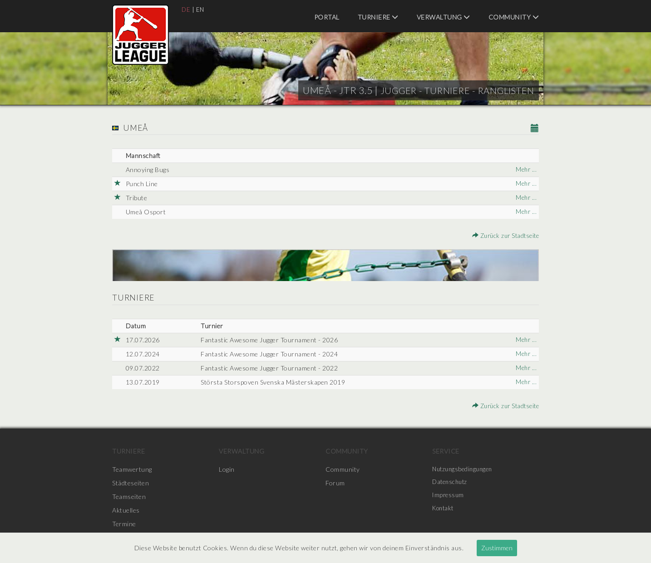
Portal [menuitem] (327, 17)
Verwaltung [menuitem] (443, 17)
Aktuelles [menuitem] (126, 510)
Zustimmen (497, 548)
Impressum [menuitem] (449, 496)
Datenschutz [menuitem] (451, 483)
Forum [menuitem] (335, 483)
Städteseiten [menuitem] (130, 483)
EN (201, 9)
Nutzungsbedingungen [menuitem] (464, 469)
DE (186, 9)
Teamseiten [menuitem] (129, 496)
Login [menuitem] (227, 469)
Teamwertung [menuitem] (132, 469)
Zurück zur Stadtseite (503, 235)
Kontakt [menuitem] (444, 510)
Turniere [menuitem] (378, 17)
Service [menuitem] (445, 451)
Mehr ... (525, 169)
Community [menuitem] (513, 17)
